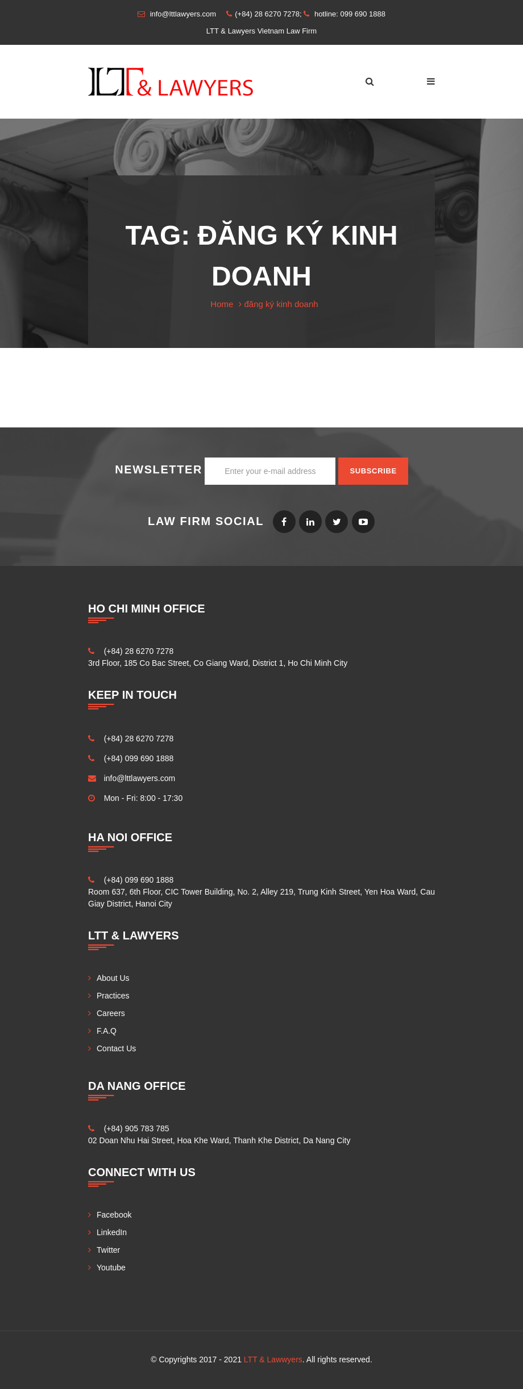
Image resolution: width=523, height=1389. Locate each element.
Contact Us (116, 1048)
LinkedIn (310, 521)
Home (221, 304)
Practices (113, 995)
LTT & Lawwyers (273, 1359)
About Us (113, 978)
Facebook (284, 521)
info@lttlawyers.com (139, 778)
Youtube (363, 521)
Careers (111, 1013)
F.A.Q (107, 1030)
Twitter (336, 521)
